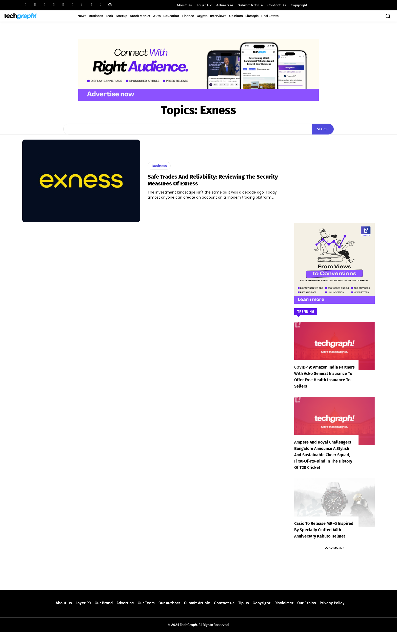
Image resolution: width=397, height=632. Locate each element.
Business (159, 166)
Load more (334, 548)
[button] (387, 16)
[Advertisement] (334, 171)
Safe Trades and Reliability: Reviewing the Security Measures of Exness (213, 180)
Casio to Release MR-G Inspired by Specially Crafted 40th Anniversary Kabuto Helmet (323, 530)
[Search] (323, 129)
